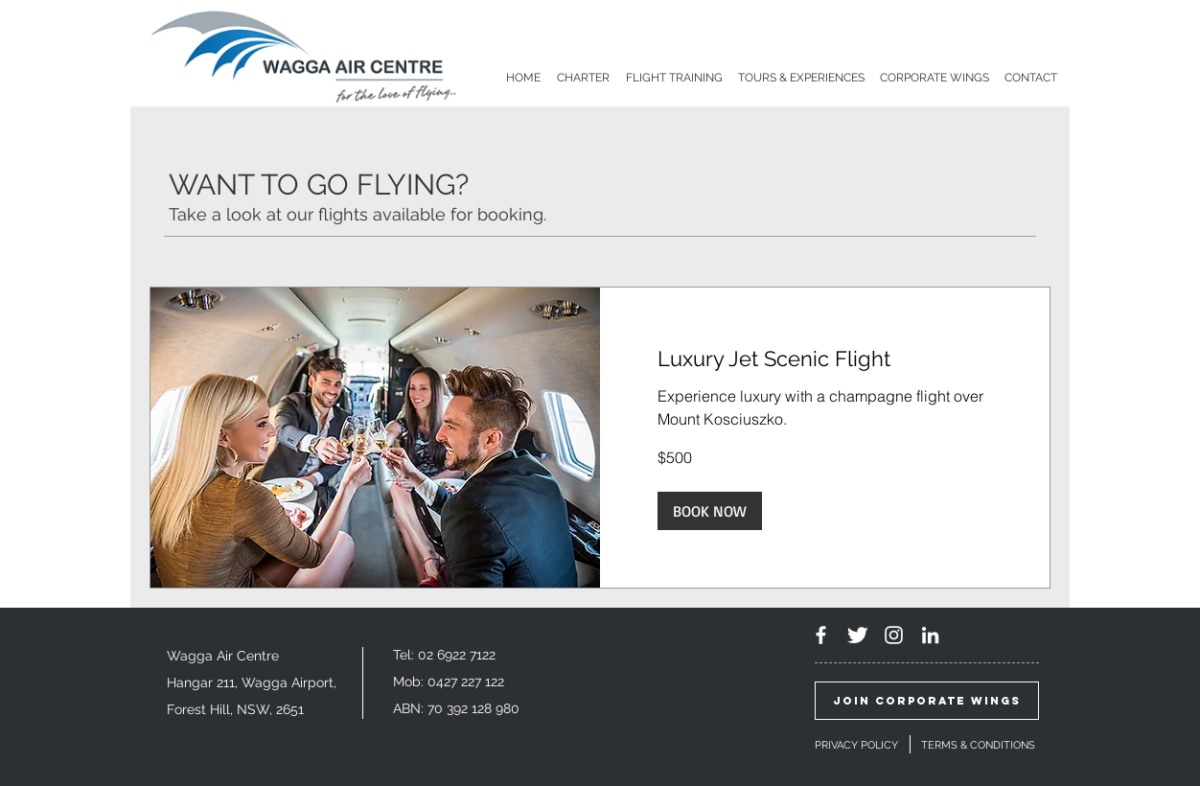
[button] (710, 511)
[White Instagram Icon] (894, 635)
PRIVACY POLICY (856, 745)
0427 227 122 (465, 681)
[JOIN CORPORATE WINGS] (927, 701)
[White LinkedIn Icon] (930, 635)
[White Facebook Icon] (821, 635)
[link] (825, 359)
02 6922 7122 (457, 654)
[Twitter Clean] (857, 635)
